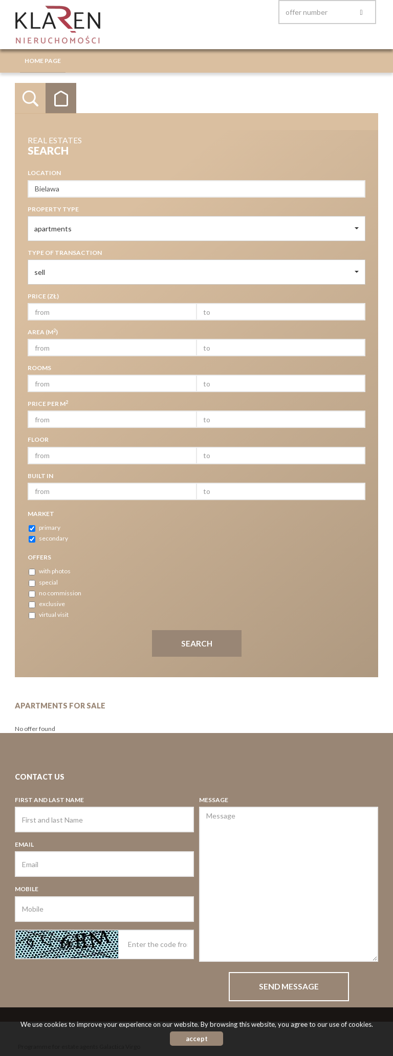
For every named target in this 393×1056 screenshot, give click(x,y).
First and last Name (49, 800)
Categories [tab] (61, 98)
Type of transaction (65, 252)
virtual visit (49, 615)
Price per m (48, 403)
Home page (43, 60)
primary (44, 528)
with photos (50, 571)
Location (44, 173)
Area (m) (43, 332)
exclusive (47, 604)
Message (213, 800)
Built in (40, 476)
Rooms (39, 368)
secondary (48, 538)
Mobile (26, 889)
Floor (38, 439)
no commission (55, 593)
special (43, 582)
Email (24, 844)
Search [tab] (30, 98)
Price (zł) (43, 296)
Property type (53, 209)
